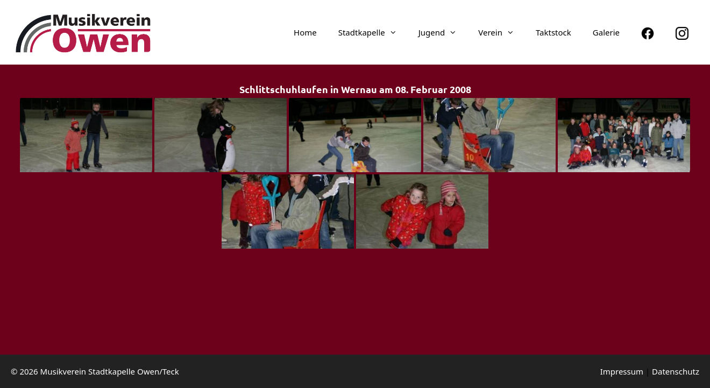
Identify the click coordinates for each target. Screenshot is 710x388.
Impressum (621, 371)
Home (305, 32)
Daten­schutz (675, 371)
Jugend (443, 32)
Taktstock (553, 32)
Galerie (606, 32)
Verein (501, 32)
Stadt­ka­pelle (373, 32)
